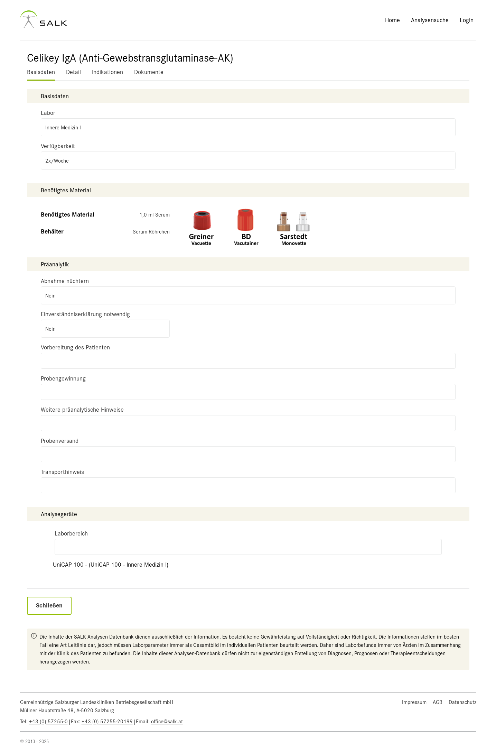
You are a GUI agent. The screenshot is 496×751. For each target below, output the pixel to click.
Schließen (49, 605)
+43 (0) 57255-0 (48, 721)
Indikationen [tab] (107, 71)
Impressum (414, 702)
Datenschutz (462, 702)
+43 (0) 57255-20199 (107, 721)
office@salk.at (167, 721)
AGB (437, 702)
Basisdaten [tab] (41, 71)
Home (392, 20)
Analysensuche (430, 20)
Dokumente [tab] (148, 71)
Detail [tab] (73, 71)
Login (467, 20)
